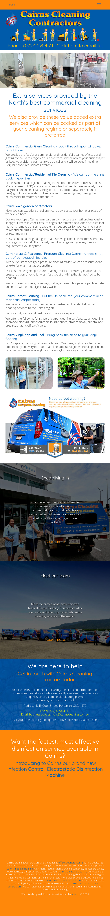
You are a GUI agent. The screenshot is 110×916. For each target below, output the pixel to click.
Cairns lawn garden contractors (63, 880)
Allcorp (75, 894)
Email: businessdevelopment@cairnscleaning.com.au (55, 714)
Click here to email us (79, 45)
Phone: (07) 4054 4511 (30, 45)
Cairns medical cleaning (20, 868)
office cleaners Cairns (70, 862)
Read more (55, 541)
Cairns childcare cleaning (72, 871)
